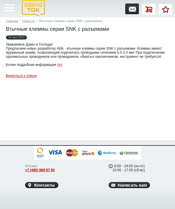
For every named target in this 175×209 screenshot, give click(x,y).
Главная (12, 21)
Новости (28, 21)
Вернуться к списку (21, 76)
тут (59, 65)
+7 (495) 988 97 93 (40, 170)
